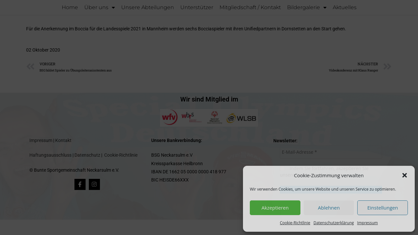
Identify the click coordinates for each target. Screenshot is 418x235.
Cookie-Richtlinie (295, 223)
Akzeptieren (275, 207)
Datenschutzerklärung (334, 223)
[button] (404, 175)
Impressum (367, 223)
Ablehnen (329, 207)
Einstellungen (382, 207)
